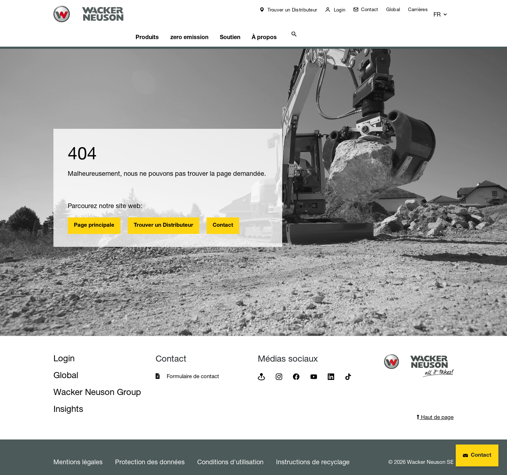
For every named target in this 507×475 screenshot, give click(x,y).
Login (343, 10)
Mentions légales (78, 453)
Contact (374, 9)
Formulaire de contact (194, 367)
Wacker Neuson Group (97, 383)
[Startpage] (97, 14)
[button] (447, 11)
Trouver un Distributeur (296, 10)
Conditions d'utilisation (230, 453)
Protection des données (150, 453)
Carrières (423, 9)
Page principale (94, 216)
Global (398, 9)
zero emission (206, 26)
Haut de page (435, 408)
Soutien (251, 26)
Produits (160, 26)
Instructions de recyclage (313, 453)
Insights (68, 400)
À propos (289, 26)
